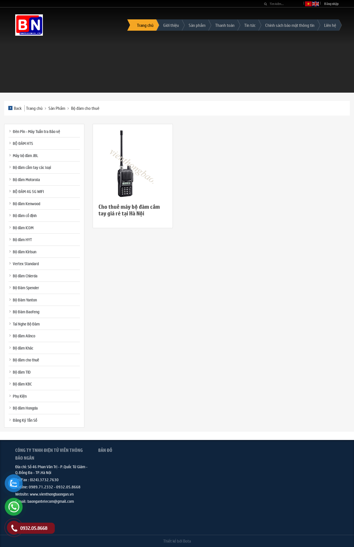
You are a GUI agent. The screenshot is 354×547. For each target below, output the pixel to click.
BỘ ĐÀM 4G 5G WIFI (28, 191)
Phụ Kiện (20, 396)
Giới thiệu (171, 25)
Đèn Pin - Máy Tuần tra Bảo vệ (36, 131)
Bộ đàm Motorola (26, 179)
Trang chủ (145, 25)
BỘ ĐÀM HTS (23, 143)
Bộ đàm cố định (25, 215)
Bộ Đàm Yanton (25, 300)
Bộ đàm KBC (22, 384)
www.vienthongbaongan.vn (52, 494)
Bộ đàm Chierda (25, 275)
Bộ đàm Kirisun (24, 251)
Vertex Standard (26, 263)
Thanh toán (225, 25)
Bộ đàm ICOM (23, 227)
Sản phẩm (197, 25)
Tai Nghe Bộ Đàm (26, 324)
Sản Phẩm (56, 108)
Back (15, 108)
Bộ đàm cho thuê (85, 108)
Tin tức (250, 25)
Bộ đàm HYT (22, 239)
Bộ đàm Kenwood (26, 203)
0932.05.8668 (68, 486)
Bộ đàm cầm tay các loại (32, 167)
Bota (187, 541)
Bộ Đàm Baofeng (26, 311)
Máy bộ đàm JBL (25, 155)
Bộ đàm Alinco (24, 335)
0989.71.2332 (41, 486)
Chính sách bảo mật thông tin (289, 25)
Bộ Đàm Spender (26, 287)
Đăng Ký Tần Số (25, 420)
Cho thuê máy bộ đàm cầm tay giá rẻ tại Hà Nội (129, 210)
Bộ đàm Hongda (25, 408)
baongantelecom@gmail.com (50, 501)
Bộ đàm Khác (23, 348)
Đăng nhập (331, 3)
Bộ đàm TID (21, 372)
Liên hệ (330, 25)
